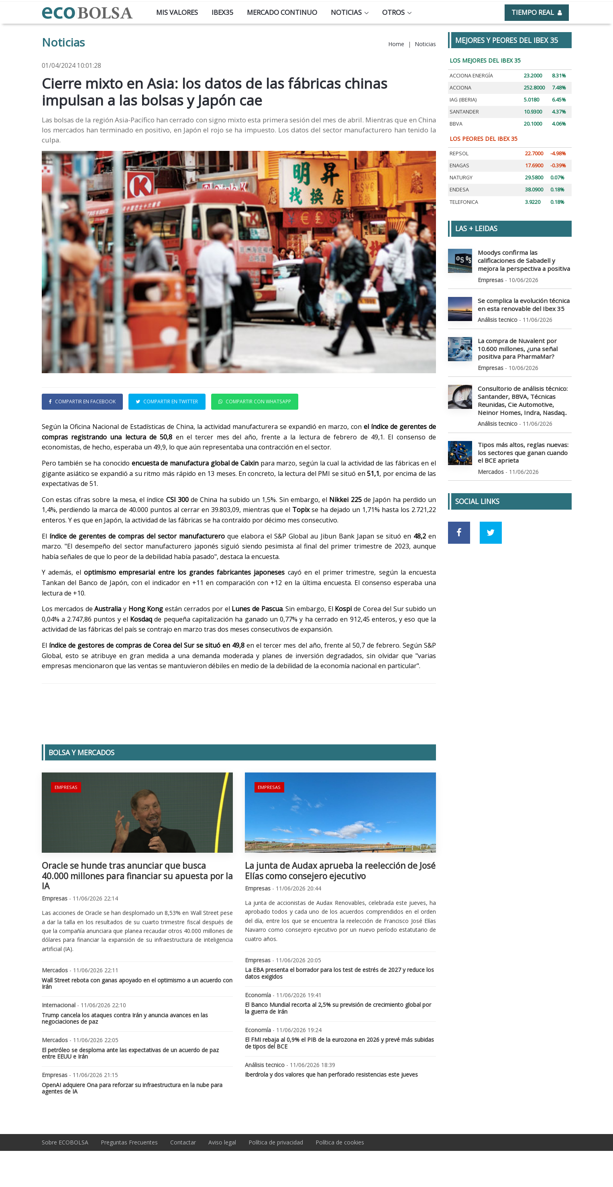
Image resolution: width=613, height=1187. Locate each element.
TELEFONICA (464, 202)
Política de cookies (340, 1142)
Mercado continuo (282, 12)
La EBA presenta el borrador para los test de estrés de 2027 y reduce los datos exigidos (339, 973)
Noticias (346, 12)
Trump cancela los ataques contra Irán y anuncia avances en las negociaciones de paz (125, 1018)
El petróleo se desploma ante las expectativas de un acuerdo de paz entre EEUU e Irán (130, 1053)
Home (396, 44)
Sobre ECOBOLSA (65, 1142)
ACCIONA (460, 87)
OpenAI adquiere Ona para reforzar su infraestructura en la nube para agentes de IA (132, 1088)
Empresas (65, 786)
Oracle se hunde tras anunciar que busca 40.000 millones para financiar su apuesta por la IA (137, 875)
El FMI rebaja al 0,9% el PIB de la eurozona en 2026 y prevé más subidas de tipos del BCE (339, 1043)
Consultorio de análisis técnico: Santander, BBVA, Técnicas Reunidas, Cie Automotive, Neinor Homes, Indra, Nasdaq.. (522, 394)
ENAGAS (459, 165)
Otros (393, 12)
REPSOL (459, 153)
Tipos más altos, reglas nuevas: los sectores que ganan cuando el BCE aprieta (523, 444)
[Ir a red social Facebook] (459, 523)
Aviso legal (222, 1142)
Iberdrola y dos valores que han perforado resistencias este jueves (331, 1074)
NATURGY (461, 177)
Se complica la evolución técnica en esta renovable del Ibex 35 (524, 302)
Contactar (183, 1142)
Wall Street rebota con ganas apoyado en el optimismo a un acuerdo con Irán (137, 983)
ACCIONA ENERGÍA (471, 75)
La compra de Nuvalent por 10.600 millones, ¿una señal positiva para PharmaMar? (523, 344)
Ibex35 (223, 12)
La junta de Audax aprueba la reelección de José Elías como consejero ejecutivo (340, 870)
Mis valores (177, 12)
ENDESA (459, 189)
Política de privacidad (275, 1142)
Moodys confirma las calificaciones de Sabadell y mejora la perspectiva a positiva (524, 259)
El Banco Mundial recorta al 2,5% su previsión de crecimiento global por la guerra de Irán (338, 1008)
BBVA (456, 123)
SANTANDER (464, 111)
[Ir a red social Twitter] (491, 523)
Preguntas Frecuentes (129, 1142)
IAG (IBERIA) (463, 99)
